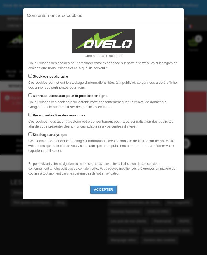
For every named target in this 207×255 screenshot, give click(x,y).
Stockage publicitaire (50, 76)
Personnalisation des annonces (59, 115)
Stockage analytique (50, 135)
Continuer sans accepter (104, 56)
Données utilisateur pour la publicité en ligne (70, 96)
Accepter (103, 189)
